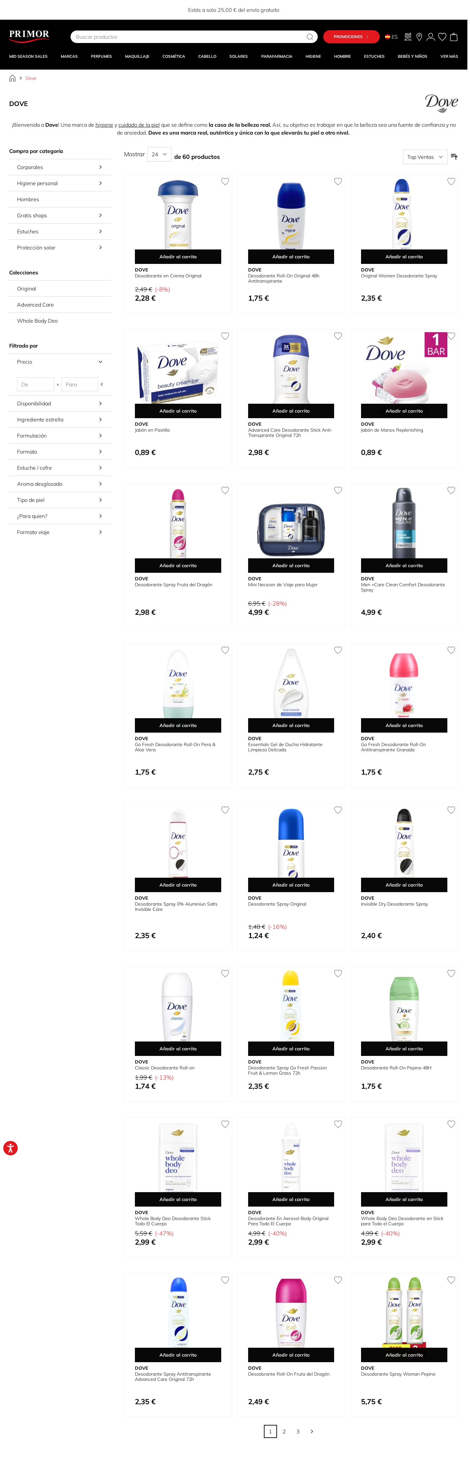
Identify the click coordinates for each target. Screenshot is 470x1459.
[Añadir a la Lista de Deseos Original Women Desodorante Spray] (451, 181)
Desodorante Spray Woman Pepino (398, 1374)
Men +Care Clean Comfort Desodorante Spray (403, 587)
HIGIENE (313, 56)
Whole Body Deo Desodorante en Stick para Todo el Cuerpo (402, 1221)
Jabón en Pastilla (152, 430)
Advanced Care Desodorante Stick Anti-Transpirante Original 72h (290, 432)
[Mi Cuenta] (431, 37)
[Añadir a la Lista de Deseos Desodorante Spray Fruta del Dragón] (225, 490)
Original (26, 288)
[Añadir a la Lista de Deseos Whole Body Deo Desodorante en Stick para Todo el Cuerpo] (451, 1124)
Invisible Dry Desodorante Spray (394, 904)
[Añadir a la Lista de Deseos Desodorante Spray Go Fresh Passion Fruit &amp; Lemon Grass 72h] (338, 973)
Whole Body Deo (37, 320)
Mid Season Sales (28, 56)
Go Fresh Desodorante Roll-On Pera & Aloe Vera (175, 747)
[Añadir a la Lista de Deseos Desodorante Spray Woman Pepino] (451, 1280)
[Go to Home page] (29, 36)
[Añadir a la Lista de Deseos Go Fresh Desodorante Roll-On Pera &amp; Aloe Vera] (225, 650)
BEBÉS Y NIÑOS (412, 56)
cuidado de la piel (139, 124)
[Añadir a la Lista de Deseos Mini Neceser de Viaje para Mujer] (338, 490)
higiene (104, 124)
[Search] (310, 36)
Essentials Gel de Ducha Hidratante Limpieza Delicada (285, 747)
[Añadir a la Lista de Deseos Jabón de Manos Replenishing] (451, 336)
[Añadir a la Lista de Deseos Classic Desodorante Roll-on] (225, 973)
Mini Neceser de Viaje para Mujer (283, 584)
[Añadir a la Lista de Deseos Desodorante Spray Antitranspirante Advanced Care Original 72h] (225, 1280)
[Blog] (408, 36)
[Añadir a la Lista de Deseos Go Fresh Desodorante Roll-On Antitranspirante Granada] (451, 650)
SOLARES (238, 56)
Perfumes (101, 56)
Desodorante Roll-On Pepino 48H (396, 1067)
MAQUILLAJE (137, 56)
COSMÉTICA (173, 56)
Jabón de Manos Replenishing (392, 430)
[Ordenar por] (425, 157)
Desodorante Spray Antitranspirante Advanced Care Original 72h (173, 1376)
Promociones (351, 36)
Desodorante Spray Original (277, 904)
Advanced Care (35, 304)
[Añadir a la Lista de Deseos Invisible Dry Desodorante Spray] (451, 810)
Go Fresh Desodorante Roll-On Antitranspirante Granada (393, 747)
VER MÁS (449, 56)
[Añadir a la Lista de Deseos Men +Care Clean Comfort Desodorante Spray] (451, 490)
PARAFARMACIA (276, 56)
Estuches (374, 56)
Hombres (28, 199)
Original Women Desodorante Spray (399, 275)
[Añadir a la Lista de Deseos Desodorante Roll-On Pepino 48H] (451, 973)
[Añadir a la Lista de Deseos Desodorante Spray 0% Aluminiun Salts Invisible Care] (225, 810)
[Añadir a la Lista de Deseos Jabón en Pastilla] (225, 336)
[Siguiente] (311, 1431)
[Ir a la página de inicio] (12, 78)
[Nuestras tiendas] (419, 37)
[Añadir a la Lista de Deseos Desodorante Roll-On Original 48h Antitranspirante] (338, 181)
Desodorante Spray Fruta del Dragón (173, 584)
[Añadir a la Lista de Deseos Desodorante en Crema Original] (225, 181)
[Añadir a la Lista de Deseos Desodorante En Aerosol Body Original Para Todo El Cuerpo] (338, 1124)
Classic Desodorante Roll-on (165, 1067)
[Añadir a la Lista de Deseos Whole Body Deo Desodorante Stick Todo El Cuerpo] (225, 1124)
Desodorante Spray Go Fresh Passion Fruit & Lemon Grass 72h (287, 1070)
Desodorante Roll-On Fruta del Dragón (289, 1374)
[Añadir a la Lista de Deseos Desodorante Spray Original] (338, 810)
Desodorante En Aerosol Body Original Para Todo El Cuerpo (288, 1221)
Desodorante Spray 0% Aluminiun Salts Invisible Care (176, 906)
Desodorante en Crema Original (168, 275)
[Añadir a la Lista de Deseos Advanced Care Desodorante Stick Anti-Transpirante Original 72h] (338, 336)
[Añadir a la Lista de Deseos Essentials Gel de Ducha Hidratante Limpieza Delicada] (338, 650)
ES (391, 36)
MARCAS (69, 56)
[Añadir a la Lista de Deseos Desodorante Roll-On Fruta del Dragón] (338, 1280)
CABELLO (207, 56)
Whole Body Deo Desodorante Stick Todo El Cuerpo (173, 1221)
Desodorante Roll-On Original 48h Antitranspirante (283, 278)
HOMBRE (342, 56)
